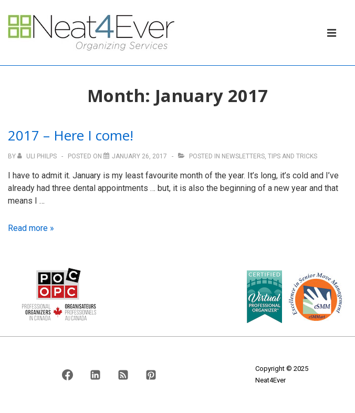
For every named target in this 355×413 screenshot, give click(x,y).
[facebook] (68, 375)
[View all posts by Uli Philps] (37, 156)
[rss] (123, 375)
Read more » (31, 228)
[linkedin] (96, 375)
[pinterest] (151, 375)
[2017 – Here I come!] (139, 156)
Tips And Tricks (292, 156)
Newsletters (243, 156)
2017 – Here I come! (70, 135)
